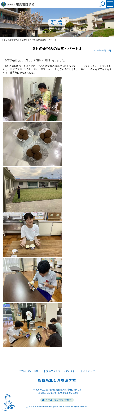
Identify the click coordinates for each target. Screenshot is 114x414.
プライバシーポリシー (31, 371)
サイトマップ (88, 371)
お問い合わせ (70, 371)
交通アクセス (53, 371)
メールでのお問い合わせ (58, 399)
